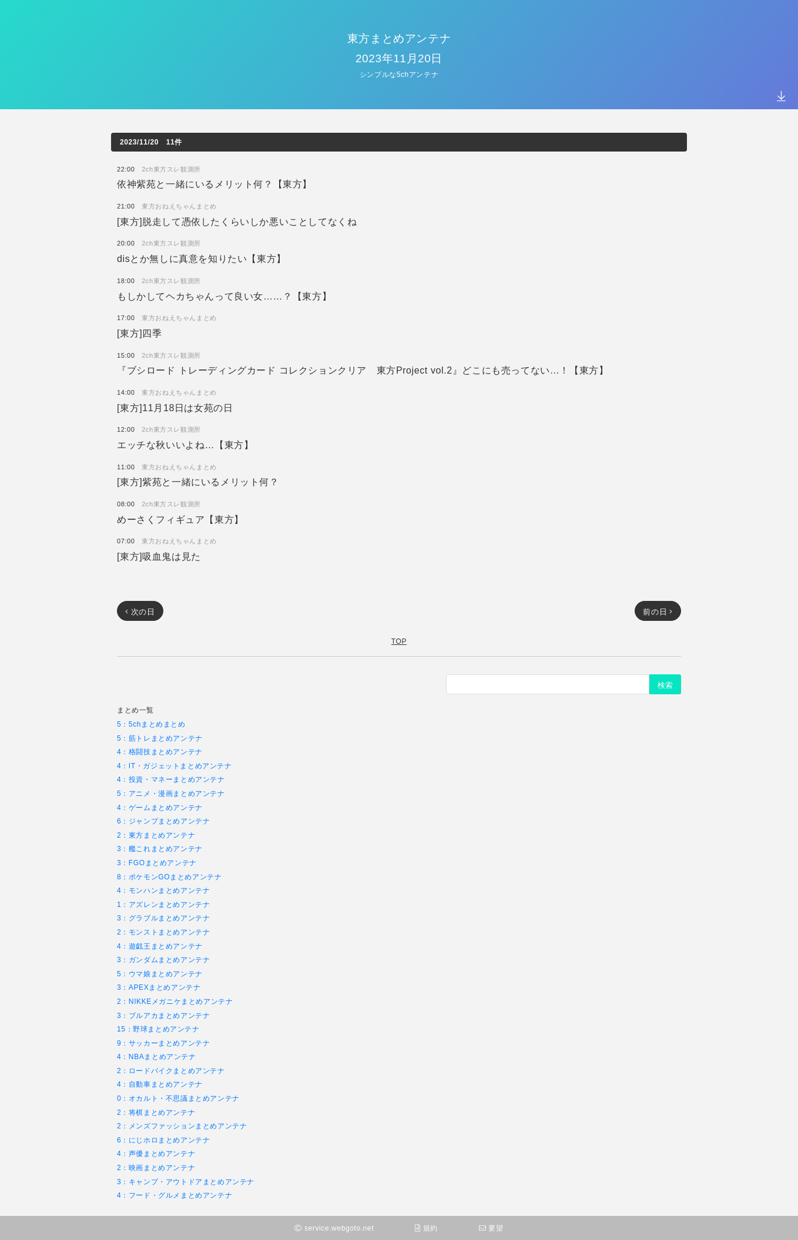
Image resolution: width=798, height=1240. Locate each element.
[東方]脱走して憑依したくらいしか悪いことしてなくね (237, 221)
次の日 (140, 611)
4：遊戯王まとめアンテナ (160, 946)
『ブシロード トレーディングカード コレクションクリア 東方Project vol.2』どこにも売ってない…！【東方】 (362, 369)
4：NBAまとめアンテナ (156, 1056)
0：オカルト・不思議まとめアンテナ (178, 1098)
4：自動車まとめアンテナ (160, 1084)
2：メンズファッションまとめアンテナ (182, 1125)
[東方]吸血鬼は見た (159, 556)
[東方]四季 (139, 332)
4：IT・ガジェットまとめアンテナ (174, 765)
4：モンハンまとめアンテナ (163, 890)
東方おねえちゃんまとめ (179, 206)
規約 (426, 1228)
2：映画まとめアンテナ (156, 1167)
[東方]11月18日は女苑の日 (175, 407)
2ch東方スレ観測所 (171, 169)
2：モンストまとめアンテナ (163, 932)
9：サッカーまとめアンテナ (163, 1043)
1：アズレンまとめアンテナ (163, 904)
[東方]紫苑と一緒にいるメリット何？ (198, 481)
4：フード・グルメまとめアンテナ (174, 1195)
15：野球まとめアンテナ (158, 1028)
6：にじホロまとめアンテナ (163, 1139)
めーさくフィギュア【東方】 (180, 519)
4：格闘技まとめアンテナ (160, 751)
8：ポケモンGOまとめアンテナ (169, 876)
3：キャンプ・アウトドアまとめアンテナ (185, 1181)
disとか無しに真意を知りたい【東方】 (201, 258)
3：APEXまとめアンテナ (159, 987)
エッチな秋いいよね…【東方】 (185, 444)
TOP (399, 641)
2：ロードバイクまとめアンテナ (171, 1070)
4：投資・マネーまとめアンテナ (171, 779)
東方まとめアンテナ (399, 38)
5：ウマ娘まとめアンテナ (160, 973)
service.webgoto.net (334, 1228)
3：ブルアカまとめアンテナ (163, 1015)
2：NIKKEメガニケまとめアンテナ (175, 1001)
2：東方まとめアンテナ (156, 835)
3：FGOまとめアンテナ (157, 862)
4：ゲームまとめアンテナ (160, 807)
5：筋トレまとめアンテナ (160, 738)
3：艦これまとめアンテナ (160, 848)
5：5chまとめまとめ (151, 724)
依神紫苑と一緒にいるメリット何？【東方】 (214, 183)
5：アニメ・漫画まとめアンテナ (171, 793)
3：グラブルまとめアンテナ (163, 917)
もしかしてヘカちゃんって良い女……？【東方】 (224, 295)
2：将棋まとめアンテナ (156, 1112)
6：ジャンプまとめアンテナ (163, 820)
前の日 (658, 611)
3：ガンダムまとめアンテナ (163, 959)
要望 (491, 1228)
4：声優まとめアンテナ (156, 1153)
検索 (665, 685)
